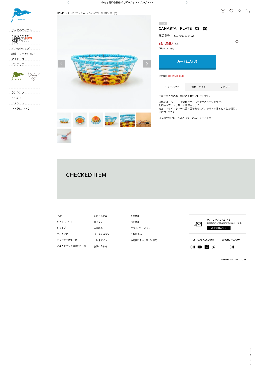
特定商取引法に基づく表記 (144, 240)
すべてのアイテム (76, 13)
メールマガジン (101, 234)
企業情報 (135, 216)
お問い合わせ (100, 246)
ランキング (62, 233)
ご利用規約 (136, 234)
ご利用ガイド (100, 240)
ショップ (61, 227)
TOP (59, 216)
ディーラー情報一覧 (67, 240)
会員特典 (98, 228)
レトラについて (65, 221)
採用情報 (135, 222)
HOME (60, 13)
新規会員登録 (100, 216)
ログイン (98, 222)
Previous (61, 64)
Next (147, 64)
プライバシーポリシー (142, 228)
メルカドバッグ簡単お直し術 (71, 246)
